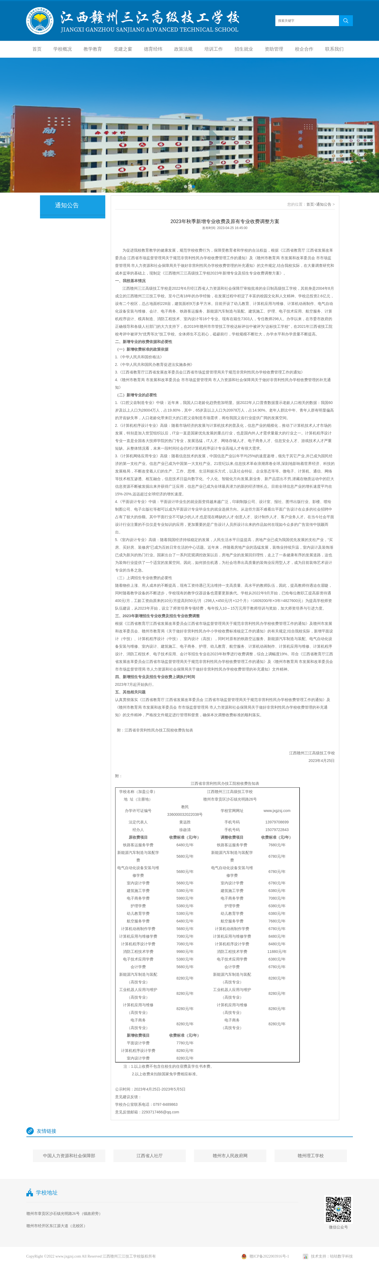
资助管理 (274, 49)
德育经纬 (153, 49)
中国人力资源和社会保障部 (69, 1155)
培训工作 (213, 49)
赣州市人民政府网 (230, 1155)
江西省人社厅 (150, 1155)
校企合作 (304, 49)
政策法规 (183, 49)
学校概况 (62, 49)
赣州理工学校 (311, 1155)
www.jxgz (271, 810)
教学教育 (93, 49)
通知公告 (323, 204)
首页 (37, 49)
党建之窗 (123, 49)
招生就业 (244, 49)
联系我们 (334, 49)
